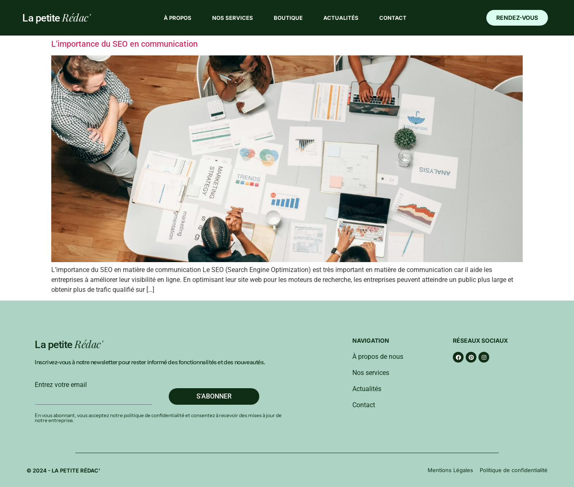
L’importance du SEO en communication (124, 44)
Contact (393, 17)
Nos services (232, 17)
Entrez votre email (61, 385)
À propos (177, 17)
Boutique (288, 17)
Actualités (341, 17)
